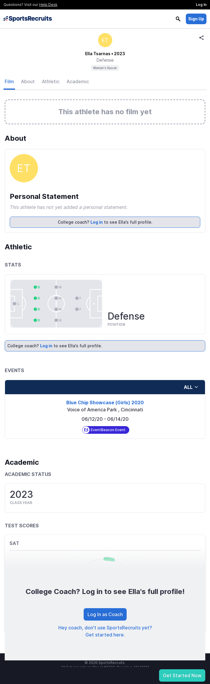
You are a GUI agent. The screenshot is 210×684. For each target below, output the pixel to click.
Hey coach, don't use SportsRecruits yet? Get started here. (105, 631)
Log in (96, 222)
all (191, 387)
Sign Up (196, 18)
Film (9, 81)
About (28, 81)
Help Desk (48, 4)
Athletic (50, 81)
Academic (78, 81)
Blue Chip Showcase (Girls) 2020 (105, 402)
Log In (201, 4)
